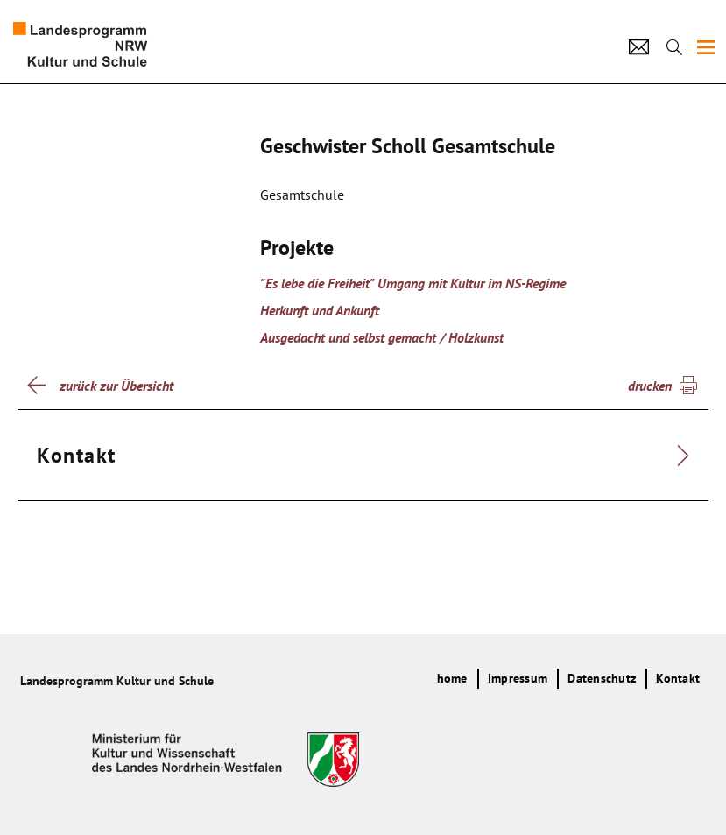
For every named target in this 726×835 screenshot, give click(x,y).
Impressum (517, 678)
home (452, 678)
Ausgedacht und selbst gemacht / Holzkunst (382, 337)
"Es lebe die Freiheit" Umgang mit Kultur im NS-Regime (413, 283)
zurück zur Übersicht (116, 385)
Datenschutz (601, 678)
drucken (650, 385)
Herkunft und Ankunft (319, 310)
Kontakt (678, 678)
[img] (706, 47)
